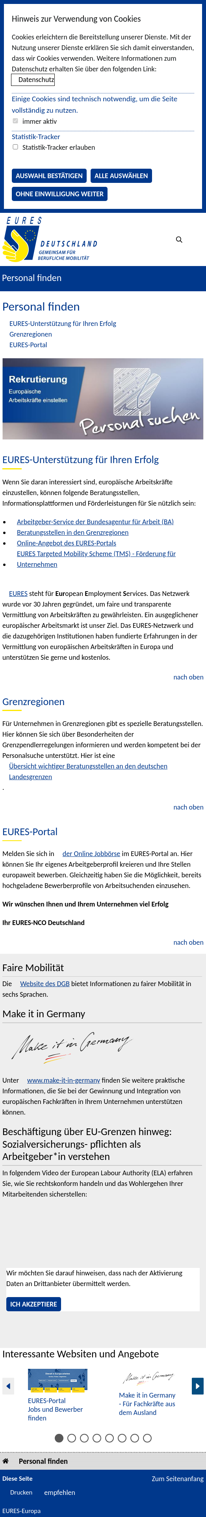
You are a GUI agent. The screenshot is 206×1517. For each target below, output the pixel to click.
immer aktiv (39, 121)
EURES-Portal (28, 345)
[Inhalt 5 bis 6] (84, 1438)
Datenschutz (36, 79)
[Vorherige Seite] (8, 1386)
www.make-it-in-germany (63, 1080)
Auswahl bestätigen (49, 175)
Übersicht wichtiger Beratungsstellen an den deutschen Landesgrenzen (88, 771)
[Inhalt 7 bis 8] (97, 1438)
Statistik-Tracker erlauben (58, 147)
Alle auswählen (121, 175)
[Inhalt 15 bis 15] (147, 1438)
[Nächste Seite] (198, 1386)
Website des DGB (44, 983)
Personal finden (43, 1461)
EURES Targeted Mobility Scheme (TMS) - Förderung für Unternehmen (96, 559)
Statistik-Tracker (36, 136)
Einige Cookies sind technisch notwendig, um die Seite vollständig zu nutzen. (94, 104)
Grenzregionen (30, 334)
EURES (18, 593)
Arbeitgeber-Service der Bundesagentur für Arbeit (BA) (95, 521)
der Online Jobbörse (91, 853)
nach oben (188, 677)
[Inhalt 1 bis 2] (59, 1438)
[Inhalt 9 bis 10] (109, 1438)
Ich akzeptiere (33, 1304)
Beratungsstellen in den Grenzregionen (72, 532)
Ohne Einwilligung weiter (60, 194)
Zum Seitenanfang (178, 1478)
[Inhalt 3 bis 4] (71, 1438)
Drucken (21, 1492)
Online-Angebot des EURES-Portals (66, 543)
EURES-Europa (21, 1511)
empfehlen (59, 1492)
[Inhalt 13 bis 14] (134, 1438)
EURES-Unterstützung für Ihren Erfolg (62, 323)
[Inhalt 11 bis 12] (122, 1438)
